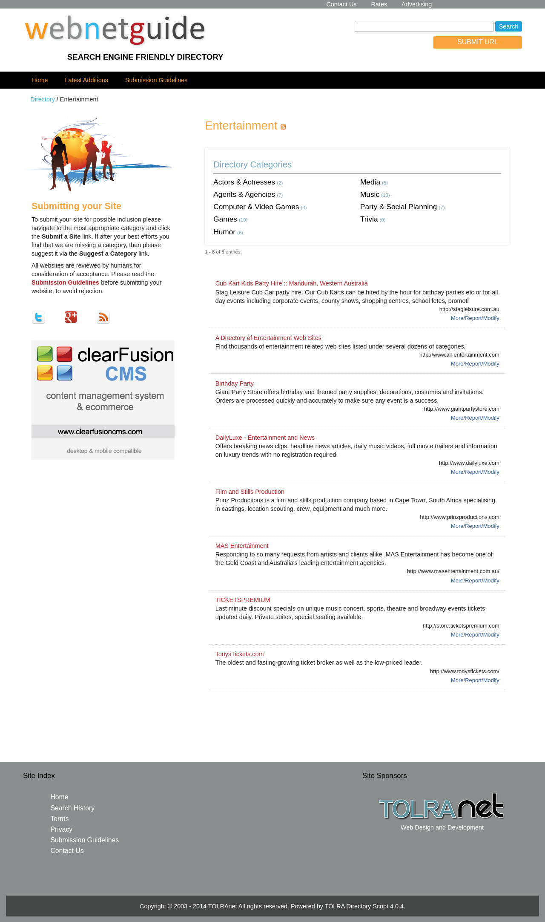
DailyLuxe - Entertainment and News (265, 437)
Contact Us (341, 4)
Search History (72, 808)
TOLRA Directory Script (356, 906)
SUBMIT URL (477, 42)
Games (225, 219)
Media (370, 182)
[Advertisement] (357, 716)
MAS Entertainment (242, 545)
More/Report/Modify (475, 318)
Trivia (369, 219)
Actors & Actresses (244, 182)
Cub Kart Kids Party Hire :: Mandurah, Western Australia (291, 283)
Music (369, 194)
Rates (379, 4)
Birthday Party (234, 383)
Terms (59, 818)
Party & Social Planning (398, 206)
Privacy (61, 829)
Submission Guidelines (156, 80)
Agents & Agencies (244, 194)
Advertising (417, 4)
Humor (224, 232)
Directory (42, 99)
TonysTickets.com (239, 654)
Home (40, 80)
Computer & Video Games (256, 206)
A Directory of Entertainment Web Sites (268, 337)
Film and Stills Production (249, 491)
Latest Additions (86, 80)
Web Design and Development (442, 827)
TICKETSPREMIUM (242, 599)
